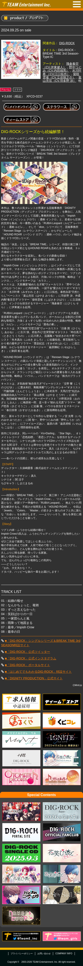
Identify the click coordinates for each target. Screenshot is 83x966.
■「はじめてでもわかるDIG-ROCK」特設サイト (38, 671)
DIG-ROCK (67, 43)
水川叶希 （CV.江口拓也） (62, 72)
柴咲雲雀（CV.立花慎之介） (61, 75)
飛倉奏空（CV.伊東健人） (61, 65)
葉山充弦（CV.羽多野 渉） (62, 79)
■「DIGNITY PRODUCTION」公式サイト (34, 678)
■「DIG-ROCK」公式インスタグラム (30, 658)
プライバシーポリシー (22, 953)
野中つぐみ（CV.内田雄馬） (62, 68)
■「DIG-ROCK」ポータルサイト (27, 665)
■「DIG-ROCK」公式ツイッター (27, 652)
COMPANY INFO (63, 953)
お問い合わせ (44, 953)
